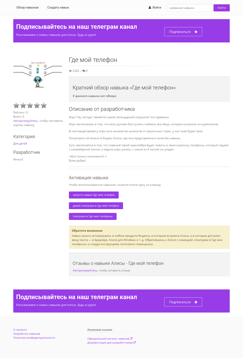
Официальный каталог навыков (110, 338)
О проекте (20, 329)
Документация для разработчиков (111, 342)
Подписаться (183, 31)
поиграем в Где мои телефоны (93, 216)
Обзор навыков (27, 7)
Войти (155, 7)
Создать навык (58, 7)
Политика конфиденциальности (34, 337)
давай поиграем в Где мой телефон (96, 205)
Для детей (20, 143)
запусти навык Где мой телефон (94, 195)
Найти (222, 7)
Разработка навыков (26, 333)
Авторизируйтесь (25, 121)
